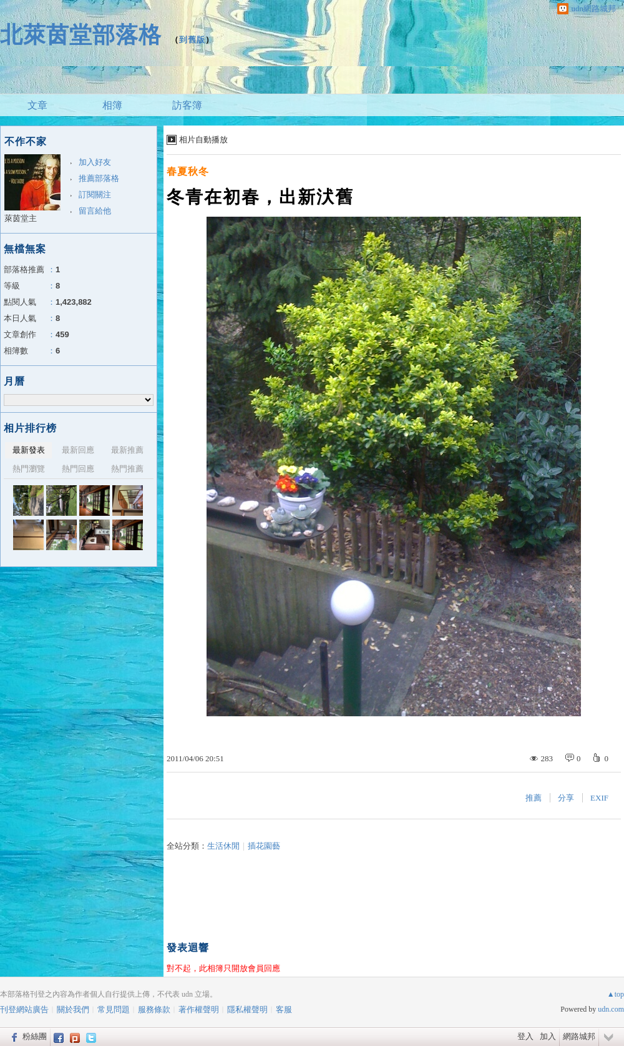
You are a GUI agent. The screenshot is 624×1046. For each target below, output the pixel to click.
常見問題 (113, 1009)
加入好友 (95, 162)
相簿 (112, 105)
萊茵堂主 (20, 218)
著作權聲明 (198, 1009)
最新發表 (28, 450)
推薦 (533, 797)
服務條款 (154, 1009)
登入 (525, 1036)
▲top (615, 994)
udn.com (611, 1009)
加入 (548, 1036)
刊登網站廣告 (24, 1009)
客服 (284, 1009)
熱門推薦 (127, 468)
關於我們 (73, 1009)
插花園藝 (264, 846)
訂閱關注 (95, 194)
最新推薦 (127, 450)
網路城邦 (579, 1036)
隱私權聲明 (247, 1009)
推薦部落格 (99, 178)
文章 (37, 105)
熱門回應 (78, 468)
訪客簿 (187, 105)
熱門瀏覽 (28, 468)
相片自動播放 (203, 139)
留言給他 (95, 210)
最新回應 (78, 450)
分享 (566, 797)
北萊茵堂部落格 (81, 34)
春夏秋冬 (188, 171)
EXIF (599, 797)
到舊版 (192, 39)
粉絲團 (34, 1036)
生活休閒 (223, 846)
